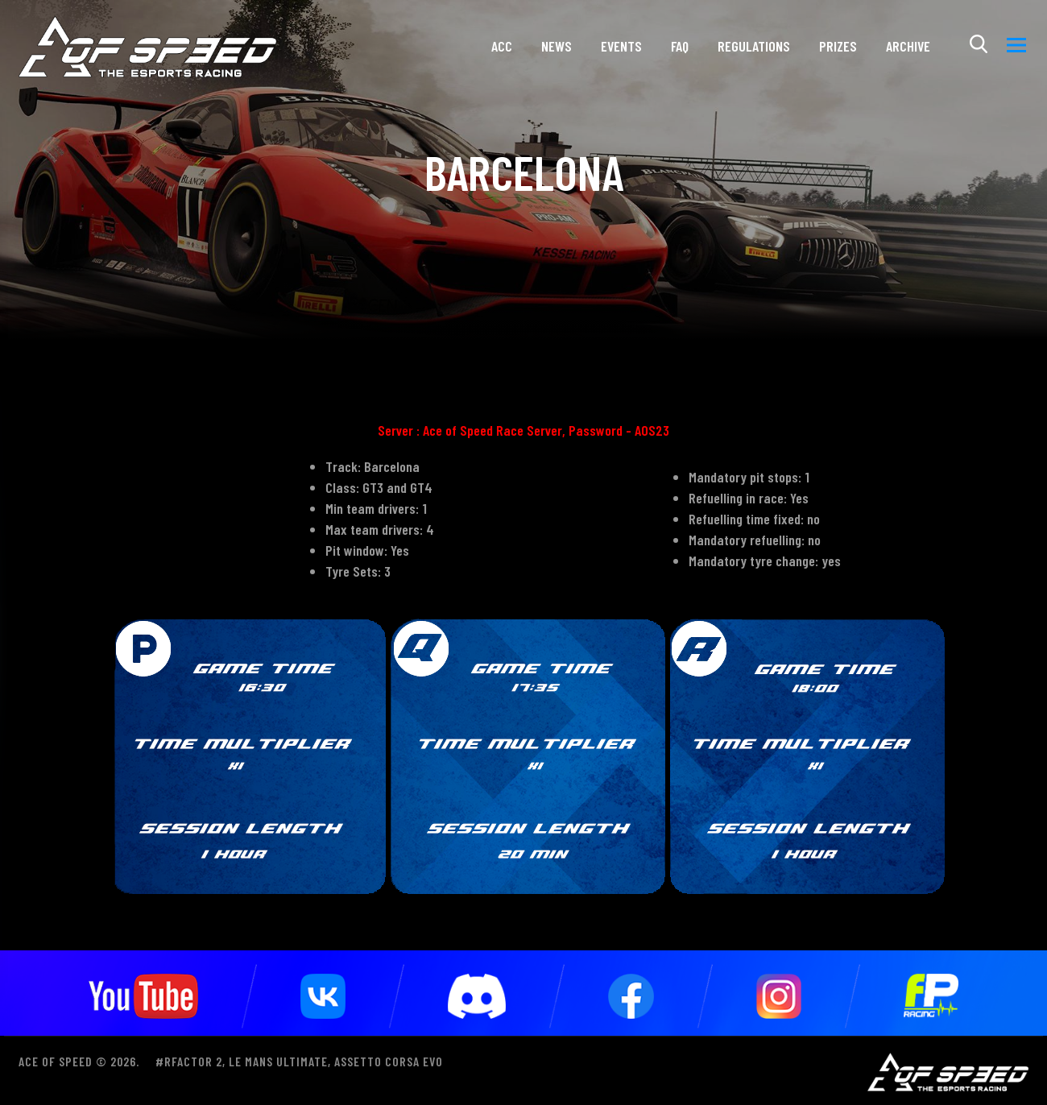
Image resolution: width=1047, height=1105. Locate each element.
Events (621, 51)
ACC (501, 51)
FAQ (680, 51)
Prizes (838, 51)
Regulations (754, 51)
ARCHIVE (908, 51)
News (556, 51)
